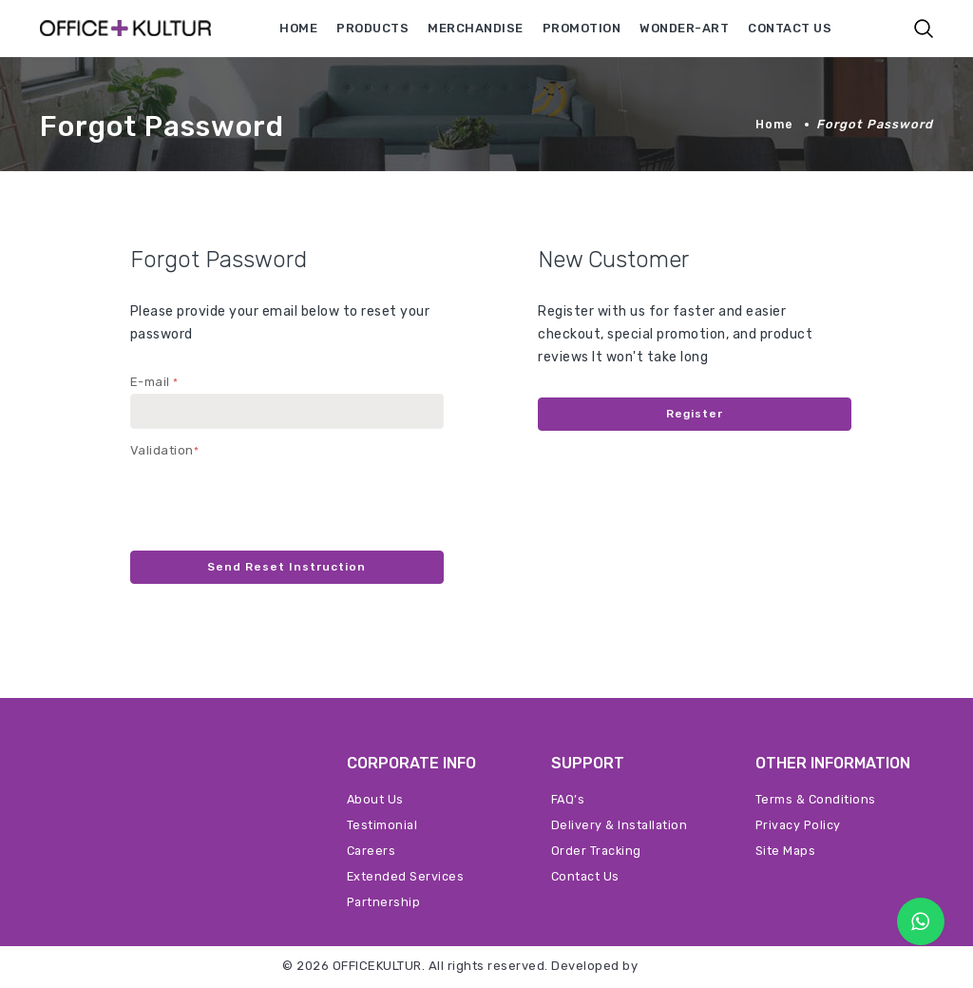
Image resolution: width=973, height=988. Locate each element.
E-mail (154, 382)
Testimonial (383, 827)
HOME (298, 28)
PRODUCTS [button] (372, 28)
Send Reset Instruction (287, 567)
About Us (376, 801)
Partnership (385, 904)
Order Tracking (597, 852)
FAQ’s (568, 801)
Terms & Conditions (816, 801)
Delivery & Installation (620, 827)
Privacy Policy (799, 827)
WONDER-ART (684, 28)
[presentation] (274, 499)
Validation (165, 450)
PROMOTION (582, 28)
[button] (923, 28)
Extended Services (406, 878)
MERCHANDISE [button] (476, 28)
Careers (372, 852)
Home (773, 124)
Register (695, 414)
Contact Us (586, 878)
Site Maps (786, 852)
